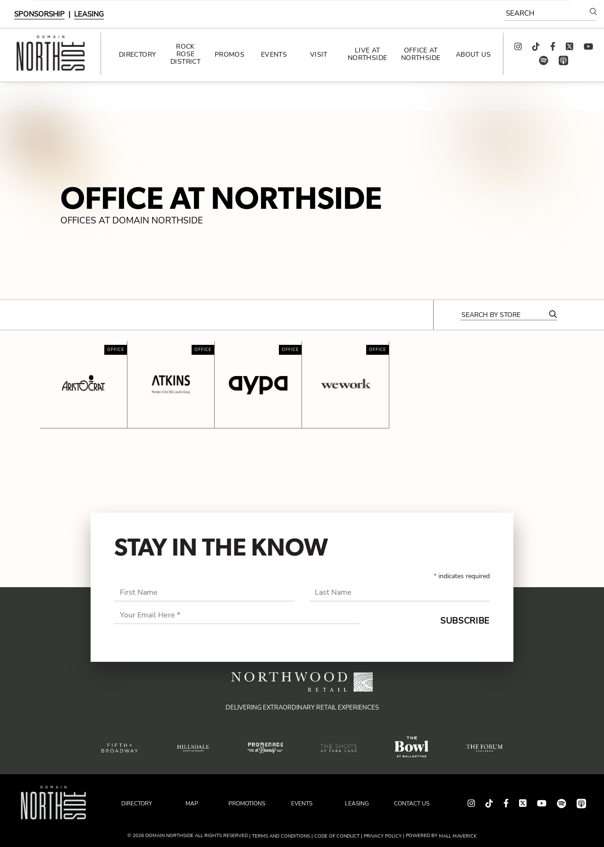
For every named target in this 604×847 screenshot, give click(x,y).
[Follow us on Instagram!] (518, 46)
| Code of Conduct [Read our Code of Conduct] (335, 836)
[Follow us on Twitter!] (569, 46)
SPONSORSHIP (39, 14)
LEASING (89, 14)
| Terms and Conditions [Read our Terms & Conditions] (279, 836)
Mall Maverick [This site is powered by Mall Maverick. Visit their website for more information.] (458, 836)
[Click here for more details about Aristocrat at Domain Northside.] (83, 384)
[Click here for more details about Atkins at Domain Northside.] (170, 384)
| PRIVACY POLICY (381, 836)
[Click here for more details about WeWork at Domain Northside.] (345, 384)
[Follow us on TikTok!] (536, 46)
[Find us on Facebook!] (553, 46)
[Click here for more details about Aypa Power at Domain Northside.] (258, 384)
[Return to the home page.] (50, 53)
